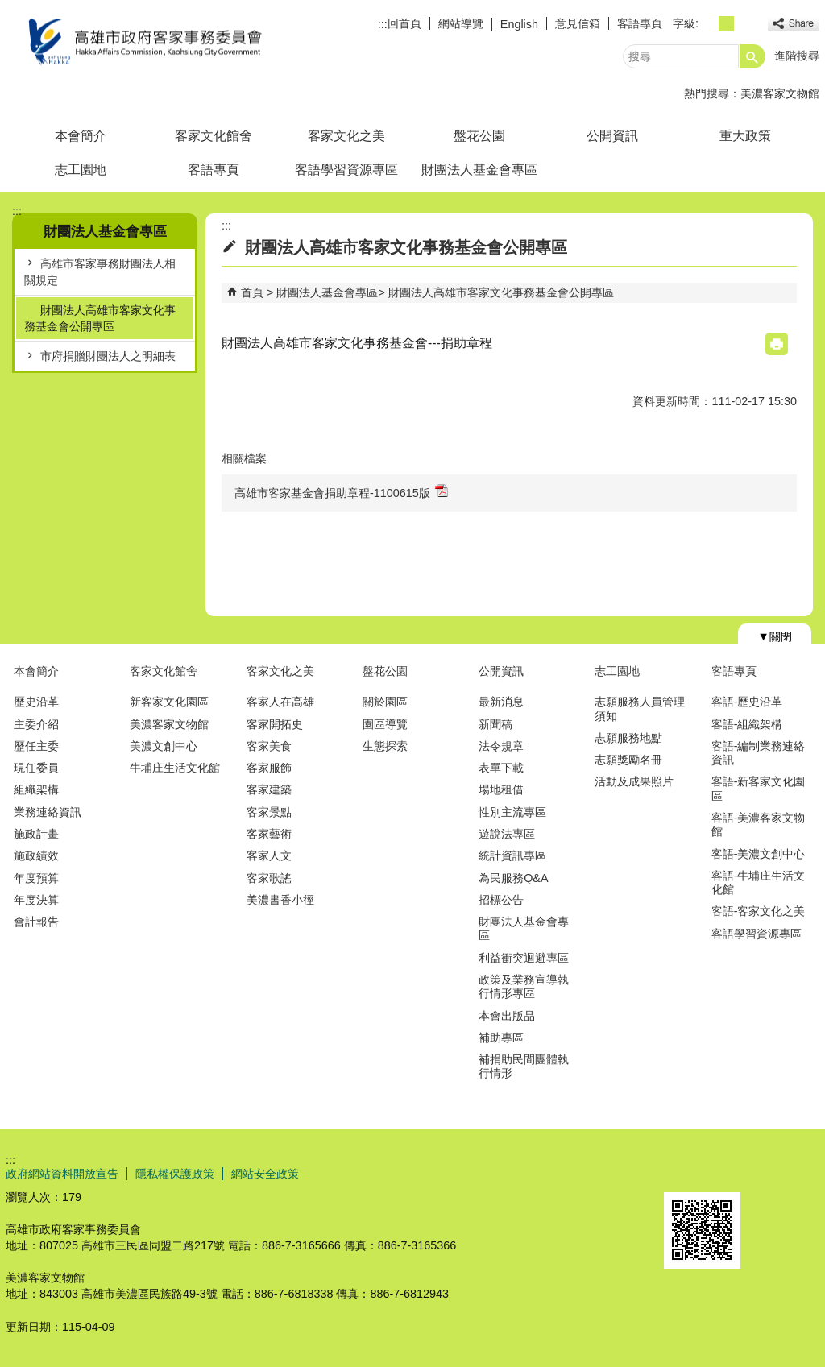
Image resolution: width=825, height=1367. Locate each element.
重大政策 (745, 136)
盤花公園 (479, 136)
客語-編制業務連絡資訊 (758, 752)
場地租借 (501, 789)
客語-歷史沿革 (747, 701)
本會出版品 (507, 1015)
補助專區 (501, 1037)
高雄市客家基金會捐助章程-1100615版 (341, 491)
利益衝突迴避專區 (524, 957)
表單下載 (501, 767)
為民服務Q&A (513, 878)
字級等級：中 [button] (726, 23)
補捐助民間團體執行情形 (524, 1066)
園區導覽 (385, 724)
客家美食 (269, 745)
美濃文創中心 (163, 745)
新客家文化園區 (169, 701)
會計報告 (36, 921)
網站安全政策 (265, 1173)
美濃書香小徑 (280, 899)
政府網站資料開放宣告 (62, 1173)
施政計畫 (36, 833)
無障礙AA (761, 1173)
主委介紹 (36, 724)
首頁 (252, 292)
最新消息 (501, 701)
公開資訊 (612, 136)
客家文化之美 (346, 136)
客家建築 (269, 789)
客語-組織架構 (747, 724)
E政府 (681, 1172)
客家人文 (269, 855)
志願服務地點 (628, 737)
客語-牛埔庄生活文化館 (758, 882)
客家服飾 (269, 767)
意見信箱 (577, 23)
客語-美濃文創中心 (758, 853)
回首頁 (404, 23)
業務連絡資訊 (47, 812)
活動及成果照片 (634, 781)
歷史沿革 (36, 701)
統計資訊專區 (512, 855)
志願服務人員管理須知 (640, 708)
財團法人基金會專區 (479, 169)
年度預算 (36, 878)
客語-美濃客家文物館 (758, 824)
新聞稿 (495, 724)
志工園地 (80, 169)
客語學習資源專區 (346, 169)
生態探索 (385, 745)
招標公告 (501, 899)
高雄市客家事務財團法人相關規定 (100, 271)
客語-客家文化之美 (758, 911)
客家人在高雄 (280, 701)
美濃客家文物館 (779, 93)
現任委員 (36, 767)
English (519, 24)
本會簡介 (80, 136)
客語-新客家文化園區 (758, 788)
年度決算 (36, 899)
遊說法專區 (507, 833)
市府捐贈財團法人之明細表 (108, 356)
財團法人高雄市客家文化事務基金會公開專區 (100, 318)
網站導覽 (460, 23)
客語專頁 (639, 23)
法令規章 (501, 745)
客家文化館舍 (213, 136)
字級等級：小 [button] (708, 24)
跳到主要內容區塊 (8, 8)
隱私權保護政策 (174, 1173)
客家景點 (269, 812)
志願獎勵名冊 (628, 759)
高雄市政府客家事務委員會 (142, 43)
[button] (752, 56)
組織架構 (36, 789)
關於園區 (385, 701)
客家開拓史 (275, 724)
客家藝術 (269, 833)
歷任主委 (36, 745)
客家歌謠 (269, 878)
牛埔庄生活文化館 (175, 767)
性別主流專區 (512, 812)
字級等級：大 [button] (744, 24)
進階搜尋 (796, 55)
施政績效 (36, 855)
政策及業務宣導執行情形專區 (524, 986)
